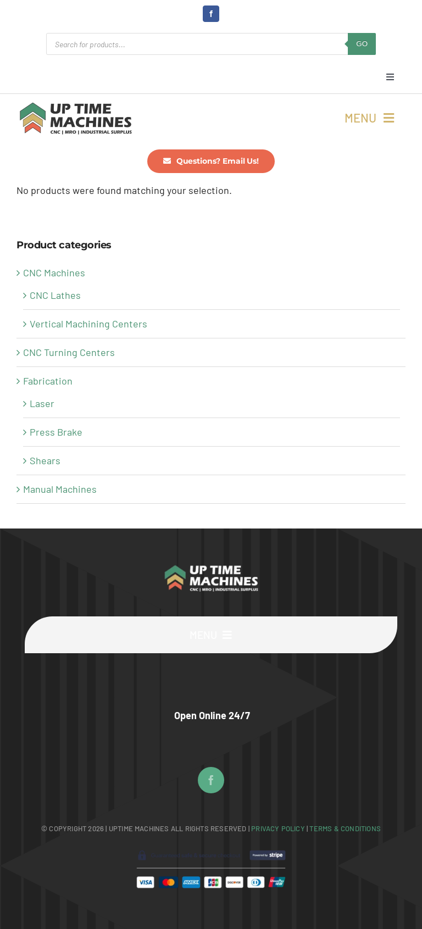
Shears (45, 460)
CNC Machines (54, 272)
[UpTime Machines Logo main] (75, 105)
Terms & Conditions (345, 828)
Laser (42, 403)
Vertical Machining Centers (88, 324)
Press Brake (56, 432)
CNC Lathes (55, 295)
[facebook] (211, 13)
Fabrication (48, 381)
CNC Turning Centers (69, 352)
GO (362, 44)
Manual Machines (60, 489)
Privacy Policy (279, 828)
